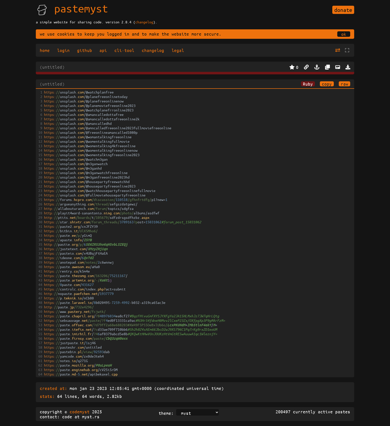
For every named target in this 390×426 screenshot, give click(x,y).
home (45, 50)
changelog (144, 22)
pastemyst (81, 8)
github (84, 50)
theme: (166, 413)
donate (343, 10)
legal (178, 50)
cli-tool (124, 50)
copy (327, 83)
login (63, 50)
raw (344, 83)
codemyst (80, 411)
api (103, 50)
